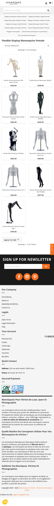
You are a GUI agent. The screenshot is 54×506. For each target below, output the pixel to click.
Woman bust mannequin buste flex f (13, 190)
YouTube (27, 276)
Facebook (19, 276)
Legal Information (8, 323)
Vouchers (5, 353)
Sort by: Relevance (12, 46)
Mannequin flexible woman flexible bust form (40, 154)
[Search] (27, 10)
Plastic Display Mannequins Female (38, 28)
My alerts (5, 356)
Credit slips (6, 346)
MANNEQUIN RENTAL (10, 304)
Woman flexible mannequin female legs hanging (40, 191)
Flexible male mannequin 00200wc (13, 153)
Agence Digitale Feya (21, 494)
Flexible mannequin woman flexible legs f (13, 227)
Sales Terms (6, 320)
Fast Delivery (7, 297)
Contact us (6, 307)
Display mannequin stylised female (38, 16)
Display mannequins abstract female (16, 16)
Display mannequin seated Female (16, 24)
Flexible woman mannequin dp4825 (40, 80)
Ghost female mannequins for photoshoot (34, 31)
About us (5, 300)
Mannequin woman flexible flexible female (13, 118)
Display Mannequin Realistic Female (15, 20)
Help (3, 327)
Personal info (7, 339)
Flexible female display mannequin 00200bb (40, 118)
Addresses (6, 349)
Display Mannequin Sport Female (38, 24)
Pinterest (34, 276)
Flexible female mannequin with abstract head (13, 81)
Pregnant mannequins (13, 31)
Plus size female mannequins (27, 35)
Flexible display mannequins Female (15, 28)
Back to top (12, 239)
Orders (4, 342)
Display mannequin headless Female (39, 20)
